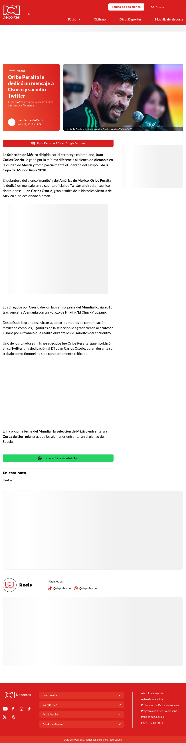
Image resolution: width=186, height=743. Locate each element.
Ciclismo (100, 19)
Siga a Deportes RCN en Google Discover (58, 143)
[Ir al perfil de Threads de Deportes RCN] (13, 717)
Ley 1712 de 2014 (152, 722)
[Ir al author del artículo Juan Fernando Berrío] (12, 122)
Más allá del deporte (169, 19)
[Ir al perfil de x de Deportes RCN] (5, 717)
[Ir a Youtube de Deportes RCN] (5, 709)
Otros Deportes (130, 19)
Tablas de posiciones (126, 7)
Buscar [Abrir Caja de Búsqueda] (157, 7)
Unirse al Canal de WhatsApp (58, 458)
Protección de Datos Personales (160, 705)
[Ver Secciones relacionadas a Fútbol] (79, 19)
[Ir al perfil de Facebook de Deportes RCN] (13, 709)
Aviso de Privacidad (152, 699)
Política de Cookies (152, 716)
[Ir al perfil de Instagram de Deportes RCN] (21, 709)
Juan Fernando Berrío (30, 120)
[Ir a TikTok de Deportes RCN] (29, 709)
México (7, 480)
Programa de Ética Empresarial (159, 711)
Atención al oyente (152, 693)
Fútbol (72, 19)
